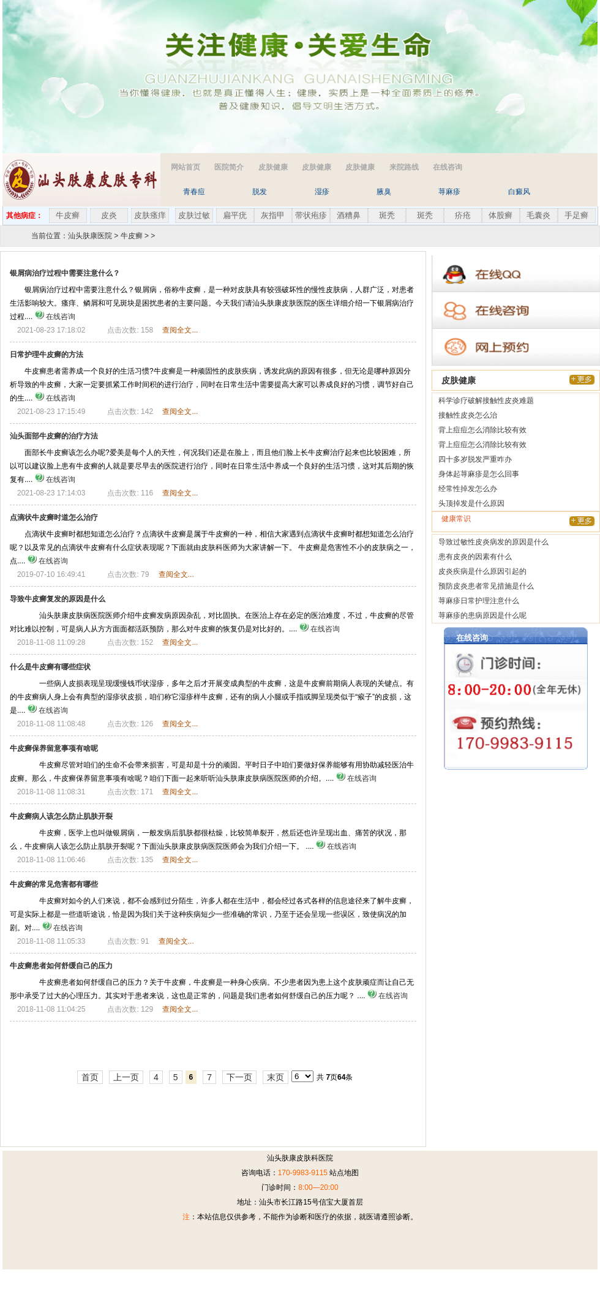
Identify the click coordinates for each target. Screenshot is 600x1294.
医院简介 (229, 167)
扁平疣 (235, 215)
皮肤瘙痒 (150, 215)
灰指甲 (273, 215)
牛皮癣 (68, 215)
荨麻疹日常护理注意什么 (478, 600)
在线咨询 (447, 167)
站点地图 (344, 1172)
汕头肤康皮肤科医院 (300, 1158)
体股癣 (500, 215)
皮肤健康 (273, 167)
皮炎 (109, 215)
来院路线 (404, 167)
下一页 (239, 1077)
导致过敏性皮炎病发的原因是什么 (493, 542)
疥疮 (463, 215)
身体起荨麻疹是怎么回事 (478, 474)
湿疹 (322, 191)
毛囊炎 (538, 215)
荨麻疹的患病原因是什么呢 (482, 615)
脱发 (259, 191)
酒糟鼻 (349, 215)
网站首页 (185, 167)
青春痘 (194, 191)
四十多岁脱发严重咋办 (475, 459)
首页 (90, 1077)
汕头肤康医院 (90, 235)
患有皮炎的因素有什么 (475, 556)
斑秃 (387, 215)
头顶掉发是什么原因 (471, 503)
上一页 (126, 1077)
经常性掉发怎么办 (467, 488)
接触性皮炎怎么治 (467, 415)
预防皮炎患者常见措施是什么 (486, 586)
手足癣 (576, 215)
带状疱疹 (311, 215)
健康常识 (456, 518)
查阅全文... (180, 330)
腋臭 (384, 191)
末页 (275, 1077)
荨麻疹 (449, 191)
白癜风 (519, 191)
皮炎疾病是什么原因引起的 (482, 571)
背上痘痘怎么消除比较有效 (482, 430)
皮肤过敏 (194, 215)
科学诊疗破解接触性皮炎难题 (486, 400)
